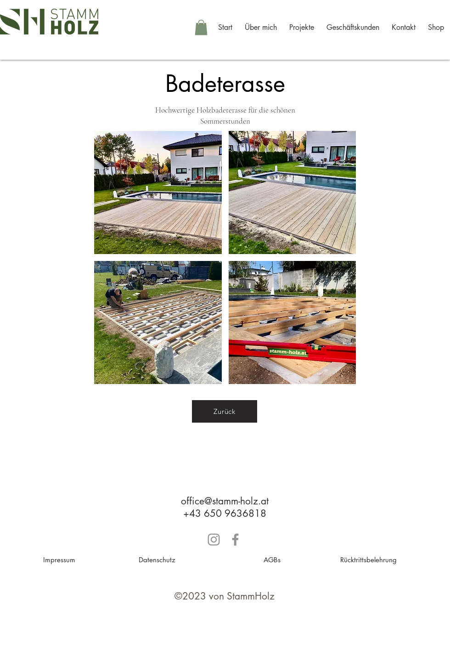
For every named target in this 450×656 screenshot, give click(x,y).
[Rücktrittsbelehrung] (368, 559)
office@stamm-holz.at (225, 501)
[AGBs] (271, 559)
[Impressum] (59, 559)
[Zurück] (224, 411)
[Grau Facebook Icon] (235, 540)
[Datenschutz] (157, 559)
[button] (201, 27)
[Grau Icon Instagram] (214, 540)
